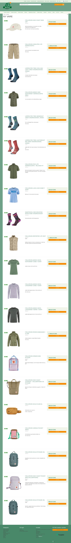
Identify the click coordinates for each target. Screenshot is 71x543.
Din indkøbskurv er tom (59, 4)
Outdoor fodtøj (20, 12)
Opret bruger (22, 530)
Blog (59, 1)
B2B (57, 1)
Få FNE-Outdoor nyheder (24, 531)
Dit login (66, 1)
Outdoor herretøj (13, 12)
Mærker (62, 12)
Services (49, 12)
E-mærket (61, 1)
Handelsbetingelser (40, 1)
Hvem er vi (28, 1)
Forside (25, 1)
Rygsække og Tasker (32, 12)
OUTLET (57, 12)
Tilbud (54, 12)
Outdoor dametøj (6, 12)
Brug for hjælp (33, 1)
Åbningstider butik (53, 1)
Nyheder (45, 12)
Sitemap (37, 537)
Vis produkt (57, 191)
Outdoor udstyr (39, 12)
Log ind (21, 529)
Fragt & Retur (47, 1)
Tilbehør (25, 12)
